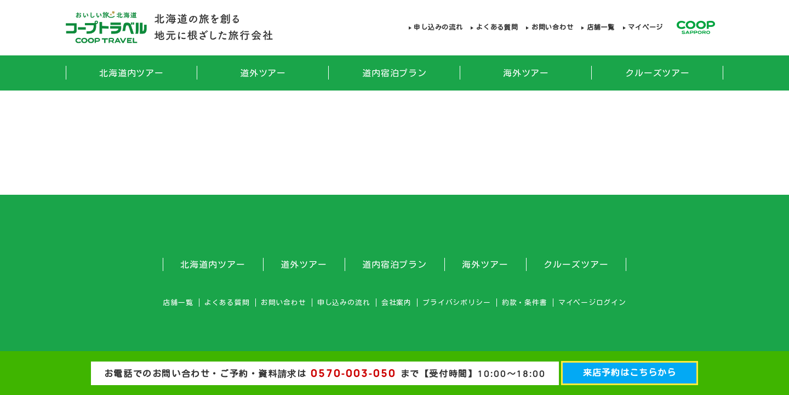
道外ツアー (263, 73)
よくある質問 (497, 27)
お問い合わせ (552, 27)
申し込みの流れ (438, 27)
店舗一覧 (601, 27)
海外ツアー (526, 73)
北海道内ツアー (131, 73)
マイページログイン (592, 302)
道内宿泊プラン (394, 73)
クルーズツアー (657, 73)
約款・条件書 (524, 302)
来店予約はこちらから (629, 372)
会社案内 (396, 302)
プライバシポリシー (456, 302)
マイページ (645, 27)
